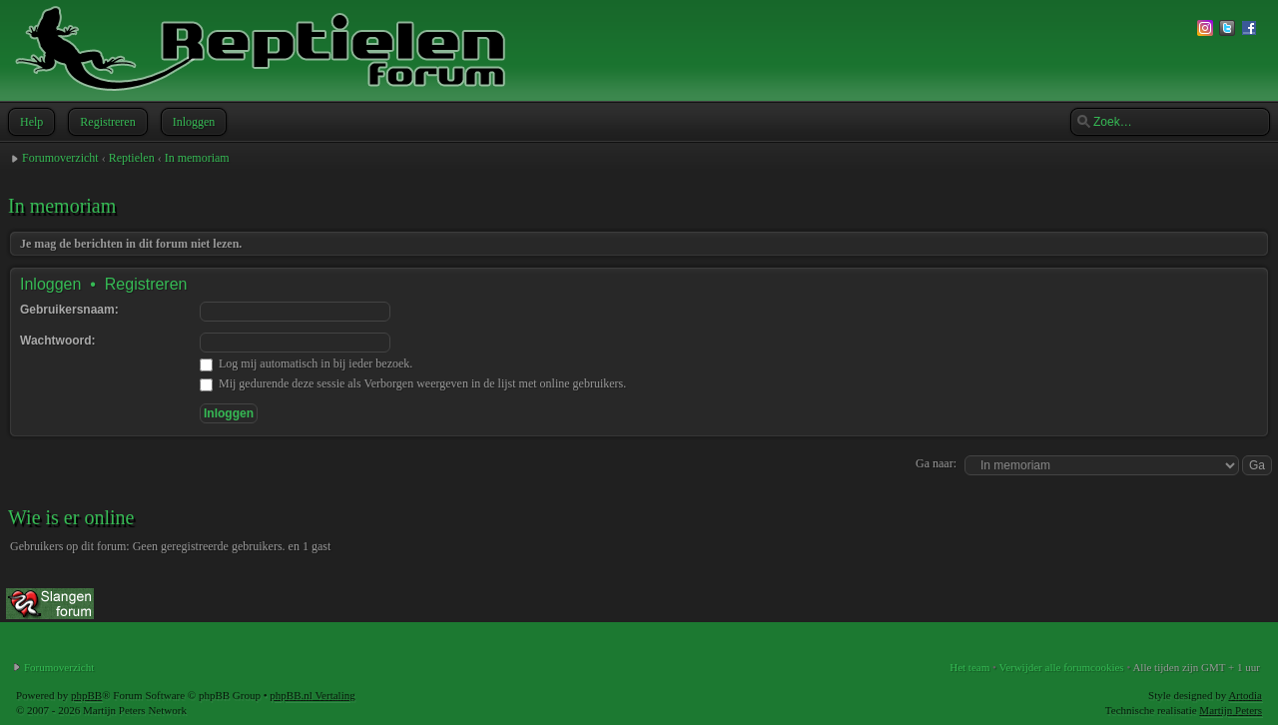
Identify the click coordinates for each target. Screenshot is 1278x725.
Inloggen (192, 122)
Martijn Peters (1230, 710)
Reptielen (132, 158)
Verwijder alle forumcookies (1060, 667)
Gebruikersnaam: (69, 310)
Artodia (1245, 695)
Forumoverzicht (60, 158)
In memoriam (197, 158)
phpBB (86, 695)
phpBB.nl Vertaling (312, 695)
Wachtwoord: (58, 341)
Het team (969, 667)
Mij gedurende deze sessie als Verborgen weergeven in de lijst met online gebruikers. (413, 383)
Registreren (105, 122)
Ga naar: (936, 463)
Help (29, 122)
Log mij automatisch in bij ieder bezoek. (306, 363)
